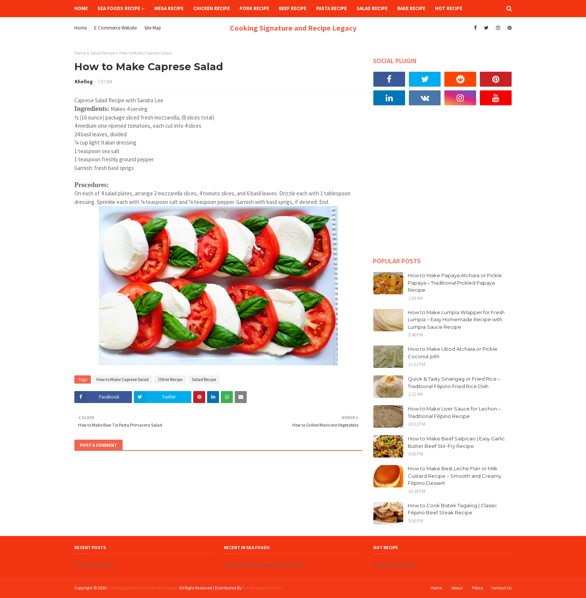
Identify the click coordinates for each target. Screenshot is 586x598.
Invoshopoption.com (262, 588)
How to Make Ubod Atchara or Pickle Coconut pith (452, 352)
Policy (477, 588)
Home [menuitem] (81, 8)
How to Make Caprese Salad (122, 379)
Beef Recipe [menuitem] (292, 8)
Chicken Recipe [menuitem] (211, 8)
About (457, 588)
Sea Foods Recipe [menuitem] (119, 8)
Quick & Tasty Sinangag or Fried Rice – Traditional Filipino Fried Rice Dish (454, 382)
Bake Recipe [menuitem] (411, 8)
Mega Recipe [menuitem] (168, 8)
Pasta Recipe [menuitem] (331, 8)
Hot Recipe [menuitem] (448, 8)
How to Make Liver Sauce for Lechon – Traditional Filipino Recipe (454, 412)
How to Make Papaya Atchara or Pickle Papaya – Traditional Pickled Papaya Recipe (455, 282)
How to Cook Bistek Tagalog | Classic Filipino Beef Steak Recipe (452, 509)
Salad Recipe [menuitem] (372, 8)
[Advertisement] (442, 186)
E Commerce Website (115, 28)
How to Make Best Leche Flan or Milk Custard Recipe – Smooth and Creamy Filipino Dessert (454, 475)
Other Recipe (170, 379)
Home (80, 28)
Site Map (152, 28)
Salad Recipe (102, 53)
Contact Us (501, 588)
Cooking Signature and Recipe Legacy (293, 27)
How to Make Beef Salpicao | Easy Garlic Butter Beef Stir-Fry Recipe (456, 442)
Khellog (84, 81)
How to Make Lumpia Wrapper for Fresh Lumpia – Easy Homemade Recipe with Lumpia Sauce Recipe (456, 319)
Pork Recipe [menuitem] (254, 8)
